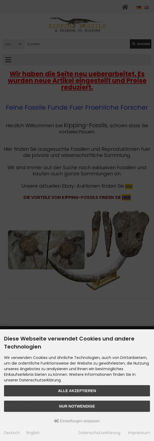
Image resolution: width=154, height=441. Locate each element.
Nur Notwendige (77, 406)
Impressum (139, 432)
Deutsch (12, 432)
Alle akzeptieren (77, 391)
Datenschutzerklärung (99, 432)
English (33, 432)
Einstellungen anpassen (77, 421)
